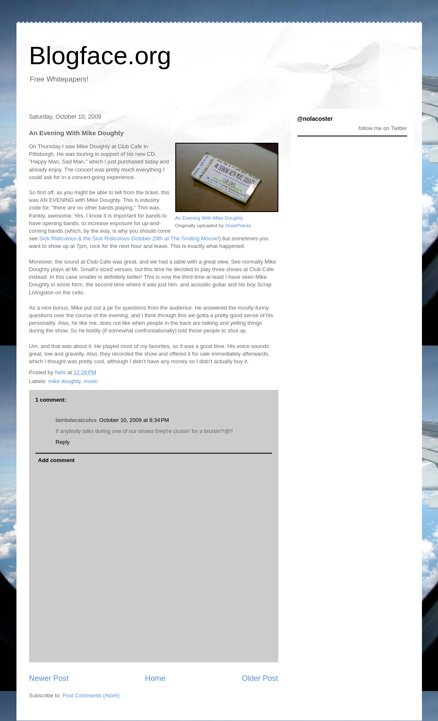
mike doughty (64, 381)
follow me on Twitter (383, 128)
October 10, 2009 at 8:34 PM (134, 420)
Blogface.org (100, 55)
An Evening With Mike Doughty (209, 217)
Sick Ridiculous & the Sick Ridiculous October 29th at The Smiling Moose (128, 238)
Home (155, 678)
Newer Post (49, 678)
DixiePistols (237, 225)
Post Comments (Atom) (91, 695)
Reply (63, 442)
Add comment (56, 460)
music (91, 381)
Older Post (260, 678)
